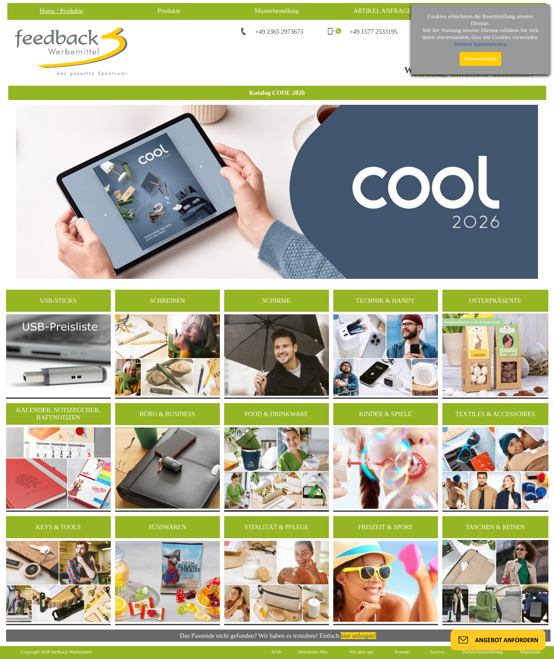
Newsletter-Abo (313, 651)
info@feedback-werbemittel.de (487, 31)
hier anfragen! (359, 635)
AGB (276, 651)
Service (437, 651)
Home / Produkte (61, 10)
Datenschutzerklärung (482, 651)
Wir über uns (361, 651)
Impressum (530, 651)
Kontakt (402, 651)
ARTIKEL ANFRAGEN (385, 10)
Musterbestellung (277, 10)
